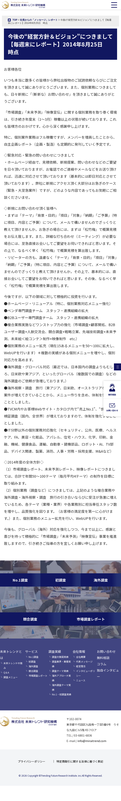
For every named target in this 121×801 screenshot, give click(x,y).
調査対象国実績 (60, 656)
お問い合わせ (106, 651)
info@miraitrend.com (91, 741)
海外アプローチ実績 (61, 678)
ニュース (80, 680)
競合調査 (33, 671)
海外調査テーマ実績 (61, 687)
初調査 (32, 661)
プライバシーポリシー (31, 761)
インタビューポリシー (85, 673)
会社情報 (79, 651)
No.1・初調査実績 (61, 694)
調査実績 (54, 651)
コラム (101, 664)
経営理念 (81, 666)
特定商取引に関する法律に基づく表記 (79, 761)
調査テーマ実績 (60, 671)
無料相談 (103, 657)
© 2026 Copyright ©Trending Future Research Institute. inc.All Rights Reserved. (60, 775)
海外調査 (33, 666)
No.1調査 (33, 656)
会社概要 (81, 656)
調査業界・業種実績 (61, 664)
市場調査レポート (38, 675)
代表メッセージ (84, 661)
